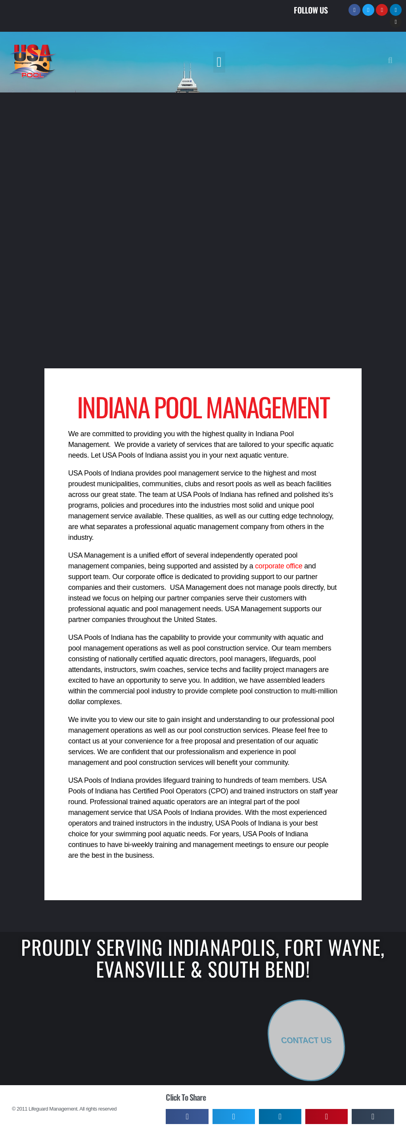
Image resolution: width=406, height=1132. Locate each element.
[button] (219, 62)
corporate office (278, 566)
